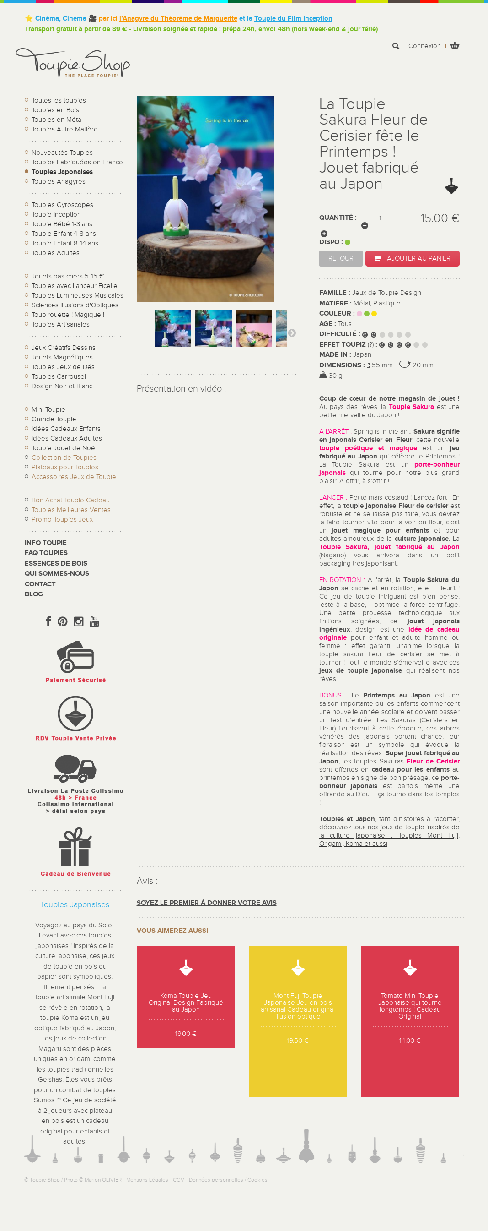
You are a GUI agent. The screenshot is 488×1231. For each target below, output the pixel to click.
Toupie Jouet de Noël (64, 448)
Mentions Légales (147, 1180)
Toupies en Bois (55, 110)
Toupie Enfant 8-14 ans (65, 243)
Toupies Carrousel (59, 377)
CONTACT (40, 584)
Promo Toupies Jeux (62, 519)
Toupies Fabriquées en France (77, 162)
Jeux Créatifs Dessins (64, 348)
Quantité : (338, 217)
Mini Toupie (48, 410)
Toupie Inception (56, 214)
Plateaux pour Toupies (65, 467)
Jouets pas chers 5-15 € (68, 276)
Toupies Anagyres (59, 181)
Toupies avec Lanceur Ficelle (75, 286)
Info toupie (46, 543)
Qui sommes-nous (57, 573)
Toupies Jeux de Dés (63, 367)
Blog (34, 594)
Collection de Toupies (64, 458)
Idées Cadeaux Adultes (67, 438)
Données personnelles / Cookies (228, 1180)
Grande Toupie (54, 419)
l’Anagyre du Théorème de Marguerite (178, 18)
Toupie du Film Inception (293, 18)
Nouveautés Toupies (62, 153)
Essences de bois (56, 563)
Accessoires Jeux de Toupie (74, 477)
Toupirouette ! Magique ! (68, 315)
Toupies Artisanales (61, 324)
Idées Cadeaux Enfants (66, 429)
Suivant (291, 332)
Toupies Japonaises (62, 172)
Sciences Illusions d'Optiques (75, 305)
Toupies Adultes (56, 253)
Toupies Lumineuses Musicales (77, 296)
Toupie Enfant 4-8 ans (64, 234)
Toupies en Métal (57, 120)
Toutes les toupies (59, 100)
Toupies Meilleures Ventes (71, 510)
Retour (341, 258)
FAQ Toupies (46, 553)
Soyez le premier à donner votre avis (207, 903)
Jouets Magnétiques (62, 357)
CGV (178, 1180)
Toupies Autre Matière (65, 129)
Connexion (424, 46)
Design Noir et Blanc (62, 386)
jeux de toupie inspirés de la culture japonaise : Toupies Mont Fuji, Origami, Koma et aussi (389, 835)
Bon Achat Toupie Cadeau (71, 500)
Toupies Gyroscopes (62, 205)
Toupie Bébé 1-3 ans (62, 224)
